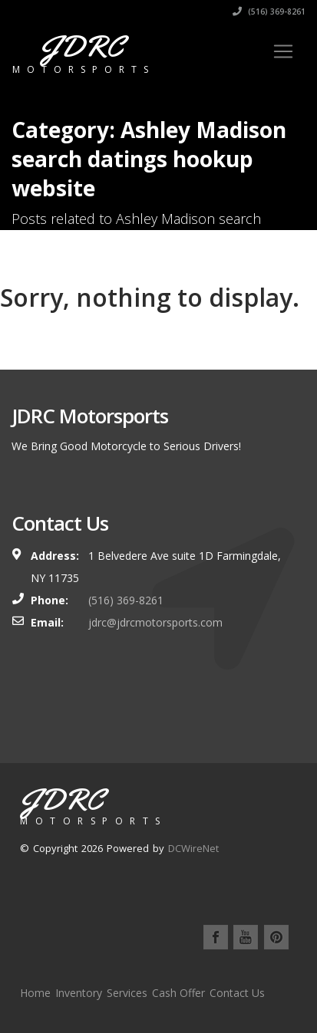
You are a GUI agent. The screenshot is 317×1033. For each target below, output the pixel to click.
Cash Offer (178, 992)
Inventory (78, 992)
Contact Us (237, 992)
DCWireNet (193, 848)
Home (35, 992)
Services (127, 992)
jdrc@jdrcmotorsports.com (155, 622)
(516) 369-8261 (269, 11)
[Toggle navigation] (283, 51)
